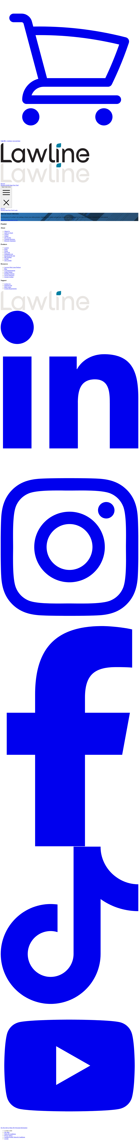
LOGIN (7, 185)
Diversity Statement (10, 241)
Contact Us (7, 284)
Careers (6, 234)
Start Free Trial (14, 185)
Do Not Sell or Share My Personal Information (14, 1127)
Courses (6, 248)
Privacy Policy (8, 1135)
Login (15, 210)
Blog (5, 269)
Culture (6, 236)
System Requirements (10, 288)
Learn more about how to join (9, 220)
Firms (6, 249)
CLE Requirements (9, 270)
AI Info (6, 1138)
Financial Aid (8, 285)
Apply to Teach (8, 233)
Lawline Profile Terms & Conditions (14, 1137)
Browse (3, 183)
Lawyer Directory (9, 275)
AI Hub (6, 259)
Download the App (9, 255)
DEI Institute (8, 257)
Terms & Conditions (10, 1134)
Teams (6, 251)
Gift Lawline (8, 260)
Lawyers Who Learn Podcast (12, 267)
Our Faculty (7, 237)
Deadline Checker (9, 273)
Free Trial (7, 252)
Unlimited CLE (8, 254)
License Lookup (8, 277)
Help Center (7, 287)
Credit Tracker (8, 272)
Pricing (3, 185)
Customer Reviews (9, 239)
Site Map (6, 1132)
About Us (7, 231)
